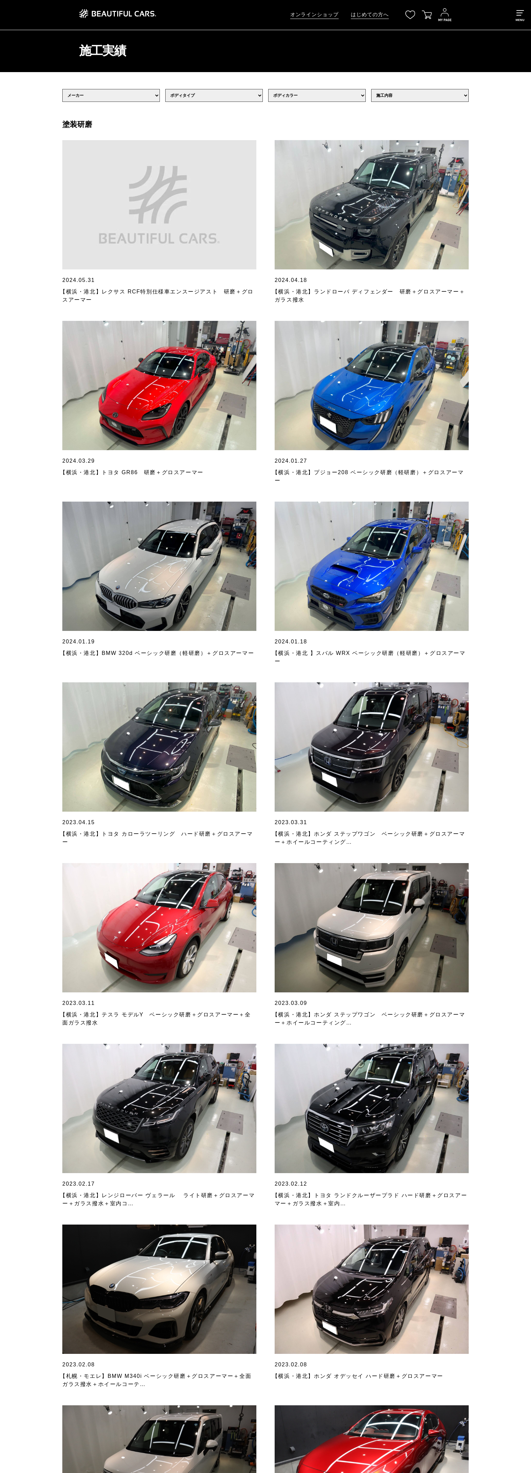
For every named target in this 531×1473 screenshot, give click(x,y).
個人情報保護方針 (186, 1192)
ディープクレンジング (201, 1304)
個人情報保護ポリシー (286, 1282)
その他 (185, 1377)
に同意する (200, 1192)
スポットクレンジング (201, 1314)
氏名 (165, 1126)
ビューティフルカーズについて (83, 1325)
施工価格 (59, 1356)
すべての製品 (192, 1282)
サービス (59, 1335)
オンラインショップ (314, 14)
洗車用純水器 (192, 1346)
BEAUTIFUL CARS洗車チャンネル (88, 1377)
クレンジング (192, 1293)
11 (287, 1001)
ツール (185, 1335)
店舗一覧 (59, 1398)
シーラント (189, 1325)
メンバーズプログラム (74, 1388)
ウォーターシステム (199, 1367)
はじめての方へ (369, 14)
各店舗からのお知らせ (74, 1314)
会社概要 (59, 1409)
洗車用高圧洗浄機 (197, 1356)
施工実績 (59, 1367)
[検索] (460, 1274)
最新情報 (59, 1304)
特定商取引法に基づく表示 (291, 1293)
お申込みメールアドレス (186, 1155)
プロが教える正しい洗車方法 (81, 1346)
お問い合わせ (64, 1420)
